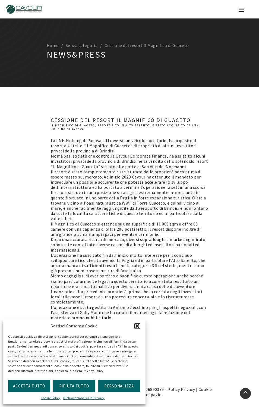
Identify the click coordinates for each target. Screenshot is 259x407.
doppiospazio (148, 394)
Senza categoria (81, 45)
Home (53, 45)
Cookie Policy (50, 398)
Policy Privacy (181, 389)
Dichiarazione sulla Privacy (84, 398)
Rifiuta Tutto (74, 386)
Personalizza (119, 386)
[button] (137, 326)
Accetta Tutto (29, 386)
